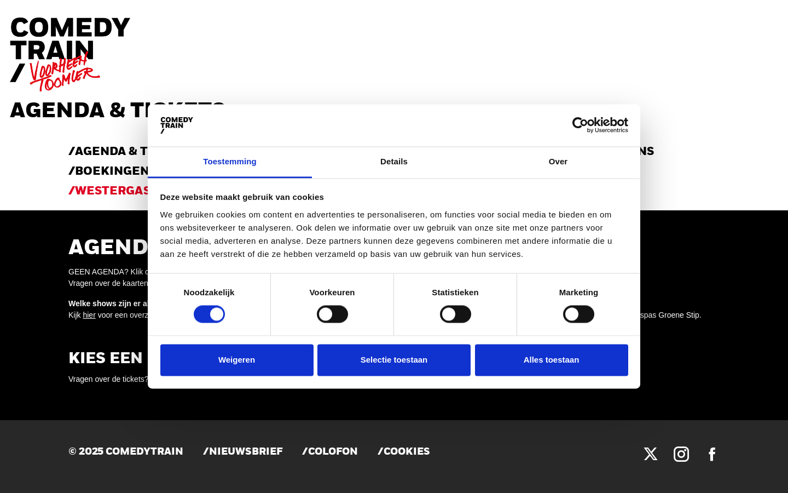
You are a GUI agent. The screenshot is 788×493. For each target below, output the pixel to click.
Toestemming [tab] (230, 161)
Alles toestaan (552, 359)
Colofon (333, 452)
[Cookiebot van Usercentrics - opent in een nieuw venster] (580, 125)
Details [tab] (394, 161)
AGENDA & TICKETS (133, 152)
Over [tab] (558, 161)
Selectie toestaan (394, 359)
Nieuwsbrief (245, 452)
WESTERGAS (112, 191)
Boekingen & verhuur (149, 171)
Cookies (407, 452)
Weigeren (236, 359)
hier (89, 315)
